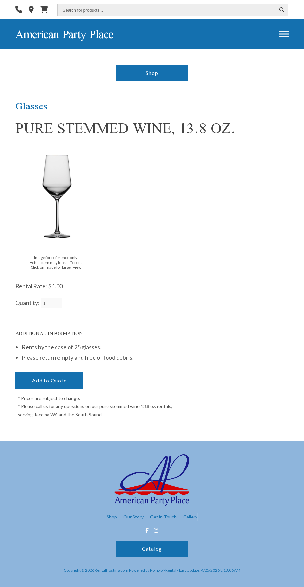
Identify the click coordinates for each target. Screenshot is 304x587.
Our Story (133, 516)
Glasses (31, 105)
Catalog (152, 548)
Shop (152, 73)
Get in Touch (163, 516)
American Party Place (64, 34)
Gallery (190, 516)
